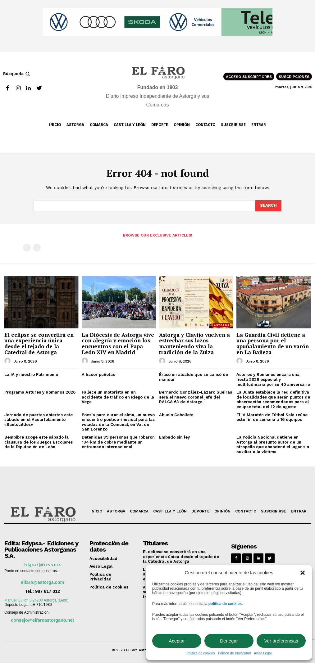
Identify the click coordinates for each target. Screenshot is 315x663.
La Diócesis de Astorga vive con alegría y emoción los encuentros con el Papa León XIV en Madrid (118, 343)
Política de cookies (200, 653)
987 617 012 (47, 591)
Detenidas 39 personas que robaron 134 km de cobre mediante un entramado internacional (118, 442)
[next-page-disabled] (37, 247)
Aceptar (177, 640)
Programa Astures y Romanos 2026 (39, 392)
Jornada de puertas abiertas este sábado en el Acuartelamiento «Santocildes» (38, 420)
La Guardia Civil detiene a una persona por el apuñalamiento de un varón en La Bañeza (272, 343)
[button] (302, 573)
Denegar (229, 640)
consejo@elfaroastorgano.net (42, 620)
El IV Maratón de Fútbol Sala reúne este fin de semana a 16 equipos (272, 417)
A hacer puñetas (98, 374)
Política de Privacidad (234, 653)
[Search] (268, 205)
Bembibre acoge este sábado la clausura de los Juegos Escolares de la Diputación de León (38, 442)
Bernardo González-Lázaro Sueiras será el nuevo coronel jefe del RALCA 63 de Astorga (195, 397)
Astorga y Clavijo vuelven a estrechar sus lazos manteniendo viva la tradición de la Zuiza (194, 343)
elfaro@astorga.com (42, 582)
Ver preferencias (281, 640)
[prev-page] (27, 247)
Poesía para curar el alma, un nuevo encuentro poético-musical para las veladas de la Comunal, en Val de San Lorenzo (118, 422)
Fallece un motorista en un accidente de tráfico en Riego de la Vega (118, 397)
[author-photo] (8, 361)
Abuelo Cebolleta (176, 415)
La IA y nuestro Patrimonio (31, 374)
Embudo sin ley (174, 437)
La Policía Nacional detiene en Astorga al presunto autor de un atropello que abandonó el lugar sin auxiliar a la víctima (272, 444)
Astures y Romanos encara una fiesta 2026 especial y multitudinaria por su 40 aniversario (273, 379)
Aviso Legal (263, 653)
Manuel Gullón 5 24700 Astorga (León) (36, 600)
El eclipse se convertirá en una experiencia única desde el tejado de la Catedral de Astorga (39, 343)
